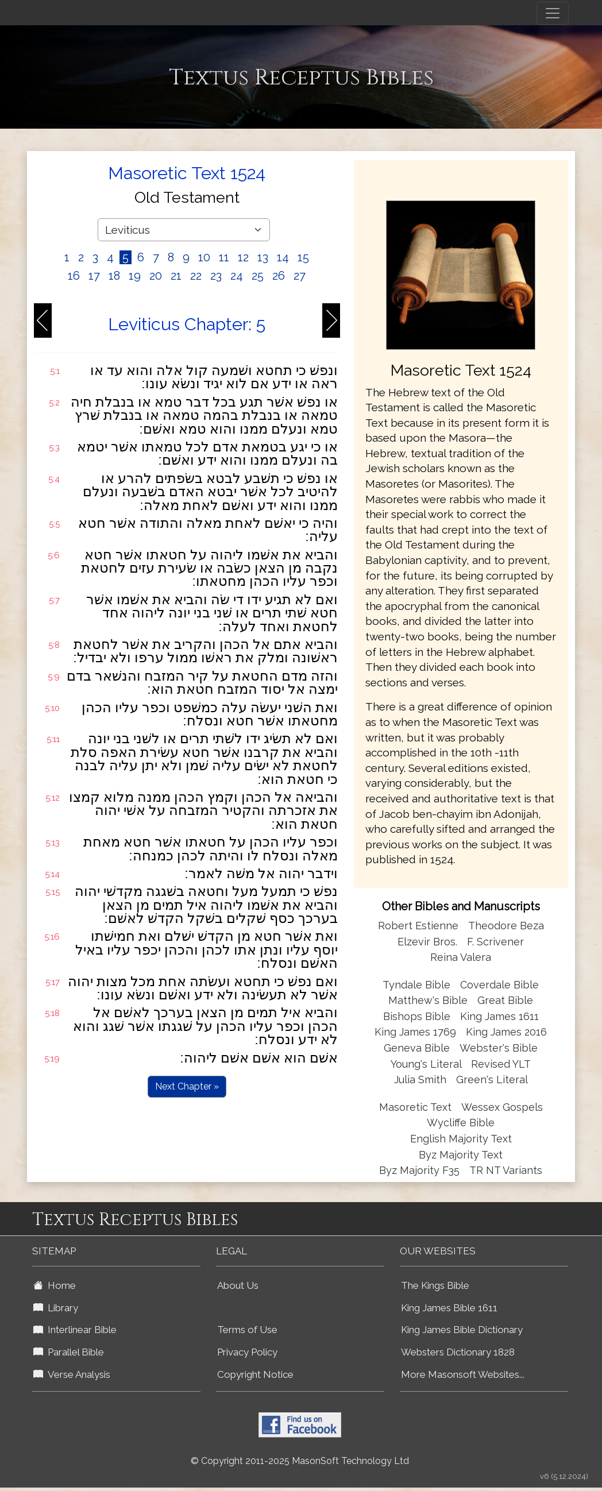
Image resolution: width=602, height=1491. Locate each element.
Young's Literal (427, 1064)
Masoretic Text (415, 1107)
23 (216, 276)
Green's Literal (492, 1079)
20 (155, 276)
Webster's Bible (499, 1048)
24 (236, 276)
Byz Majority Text (461, 1155)
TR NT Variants (505, 1170)
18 (114, 276)
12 (243, 257)
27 (299, 276)
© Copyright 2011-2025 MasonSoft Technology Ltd (300, 1460)
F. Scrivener (495, 942)
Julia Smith (421, 1079)
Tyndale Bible (416, 985)
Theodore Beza (506, 926)
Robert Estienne (418, 926)
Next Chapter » (187, 1086)
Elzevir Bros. (427, 942)
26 (278, 276)
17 (94, 276)
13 (262, 257)
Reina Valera (460, 957)
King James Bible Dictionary (462, 1329)
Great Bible (505, 1000)
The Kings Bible (435, 1285)
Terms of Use (247, 1329)
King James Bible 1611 (449, 1308)
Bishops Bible (416, 1016)
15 (303, 257)
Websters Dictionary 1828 (458, 1352)
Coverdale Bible (499, 985)
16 (74, 276)
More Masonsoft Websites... (462, 1374)
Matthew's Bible (428, 1000)
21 (176, 276)
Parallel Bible (68, 1352)
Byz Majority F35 (419, 1170)
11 (224, 257)
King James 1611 (499, 1016)
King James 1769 (415, 1032)
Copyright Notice (255, 1374)
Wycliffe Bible (461, 1123)
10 (204, 257)
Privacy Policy (247, 1352)
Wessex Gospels (502, 1107)
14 (283, 257)
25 (258, 276)
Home (54, 1285)
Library (55, 1308)
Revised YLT (501, 1064)
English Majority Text (461, 1139)
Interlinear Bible (75, 1329)
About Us (237, 1285)
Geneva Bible (417, 1048)
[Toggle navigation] (553, 13)
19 (135, 276)
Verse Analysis (71, 1374)
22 (195, 276)
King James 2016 (506, 1032)
